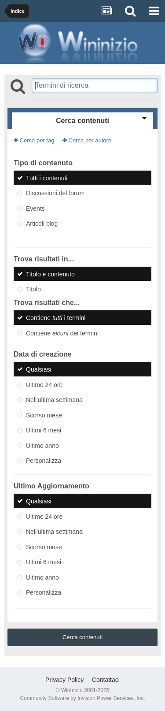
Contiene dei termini (62, 332)
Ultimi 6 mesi (43, 430)
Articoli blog (42, 223)
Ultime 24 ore (44, 384)
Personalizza (43, 460)
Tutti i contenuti (46, 177)
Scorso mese (44, 414)
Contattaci (106, 679)
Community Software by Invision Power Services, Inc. (82, 698)
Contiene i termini (55, 317)
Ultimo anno (42, 445)
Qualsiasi (38, 369)
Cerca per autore (86, 140)
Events (35, 208)
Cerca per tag (34, 140)
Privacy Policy (64, 679)
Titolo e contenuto (50, 273)
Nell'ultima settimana (54, 399)
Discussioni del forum (55, 193)
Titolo (33, 289)
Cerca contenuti (82, 637)
